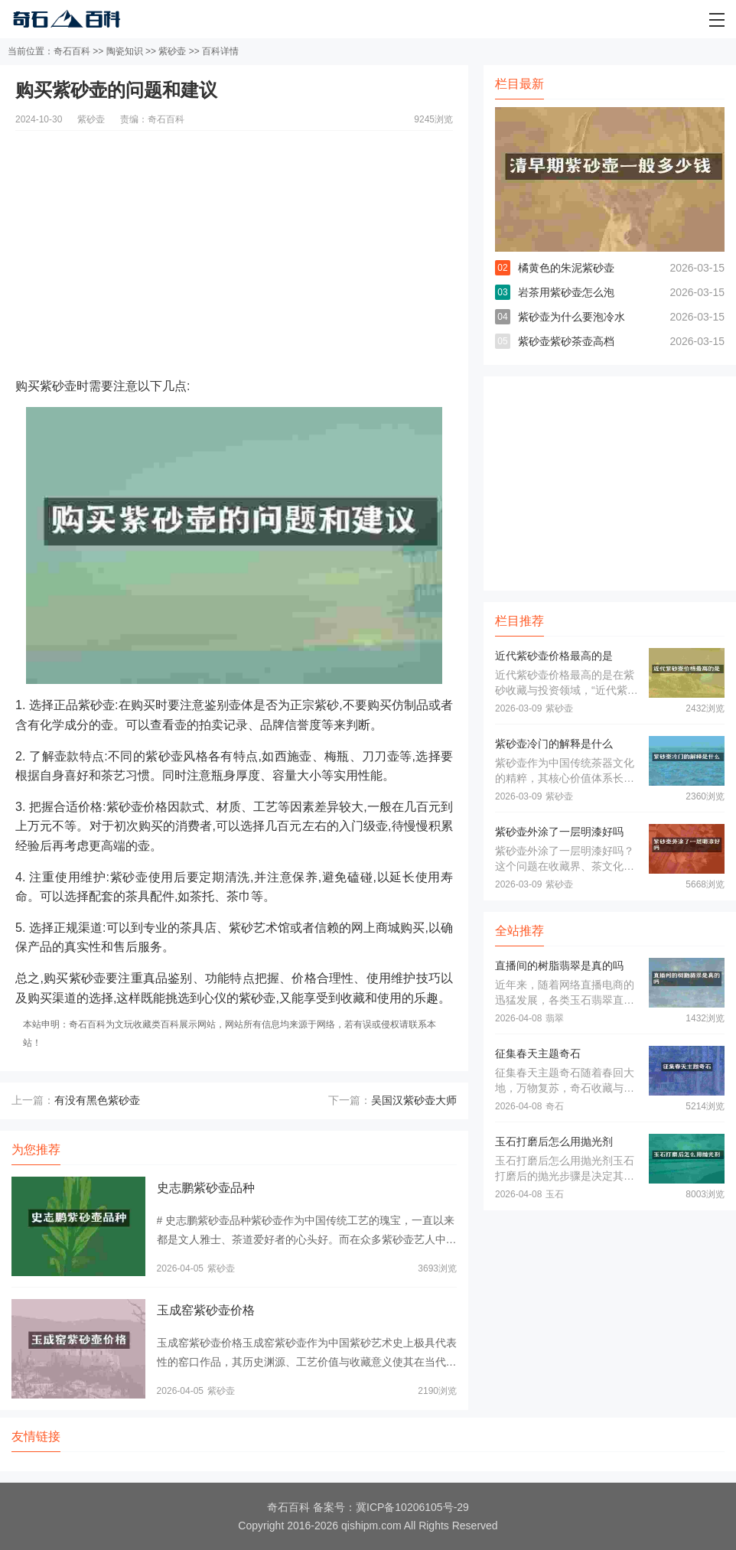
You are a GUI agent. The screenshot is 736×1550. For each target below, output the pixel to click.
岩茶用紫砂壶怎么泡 (566, 292)
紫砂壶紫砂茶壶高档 (566, 341)
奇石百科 (72, 51)
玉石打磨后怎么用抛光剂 (554, 1141)
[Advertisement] (234, 238)
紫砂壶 (172, 51)
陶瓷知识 (124, 51)
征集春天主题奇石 (538, 1053)
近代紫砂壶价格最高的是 (554, 656)
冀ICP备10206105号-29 (412, 1507)
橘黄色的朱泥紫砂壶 (566, 268)
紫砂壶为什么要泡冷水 (571, 317)
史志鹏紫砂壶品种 (206, 1187)
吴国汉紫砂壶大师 (414, 1100)
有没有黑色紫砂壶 (97, 1100)
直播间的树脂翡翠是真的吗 (559, 965)
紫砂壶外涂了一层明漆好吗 (559, 831)
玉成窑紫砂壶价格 (206, 1310)
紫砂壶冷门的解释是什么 (554, 744)
